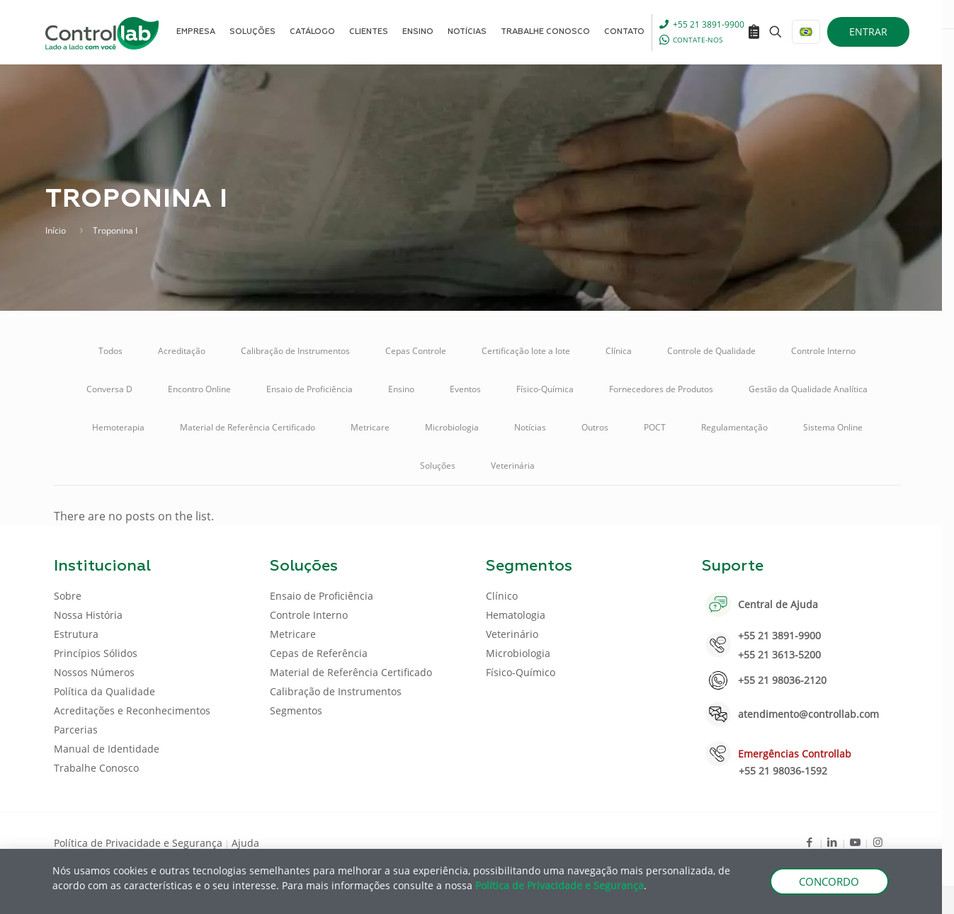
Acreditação (181, 351)
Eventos (465, 389)
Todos (110, 351)
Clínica (619, 351)
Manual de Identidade (106, 748)
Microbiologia (452, 427)
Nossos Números (94, 672)
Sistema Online (833, 427)
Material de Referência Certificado (247, 427)
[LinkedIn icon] (832, 842)
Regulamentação (734, 427)
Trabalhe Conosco (96, 768)
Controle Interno (823, 351)
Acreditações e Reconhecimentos (132, 710)
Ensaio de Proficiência (309, 389)
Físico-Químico (520, 672)
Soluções (437, 465)
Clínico (502, 595)
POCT (655, 427)
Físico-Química (545, 389)
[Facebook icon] (810, 842)
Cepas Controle (415, 351)
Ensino (401, 389)
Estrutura (76, 634)
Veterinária (513, 465)
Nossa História (88, 615)
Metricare (370, 427)
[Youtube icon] (855, 842)
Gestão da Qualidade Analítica (808, 389)
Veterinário (512, 634)
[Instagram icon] (878, 842)
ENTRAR (868, 31)
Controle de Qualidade (711, 351)
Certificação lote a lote (526, 351)
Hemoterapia (118, 427)
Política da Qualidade (104, 691)
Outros (594, 427)
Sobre (67, 595)
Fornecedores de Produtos (661, 389)
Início (55, 230)
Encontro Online (199, 389)
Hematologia (515, 615)
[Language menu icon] (806, 32)
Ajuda (245, 843)
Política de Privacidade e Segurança (138, 843)
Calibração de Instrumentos (295, 351)
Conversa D (109, 389)
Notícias (530, 427)
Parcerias (76, 729)
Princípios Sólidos (95, 653)
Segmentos (296, 710)
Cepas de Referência (319, 653)
